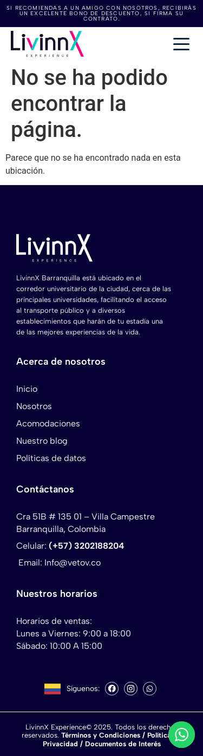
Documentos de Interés (123, 744)
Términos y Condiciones (100, 735)
